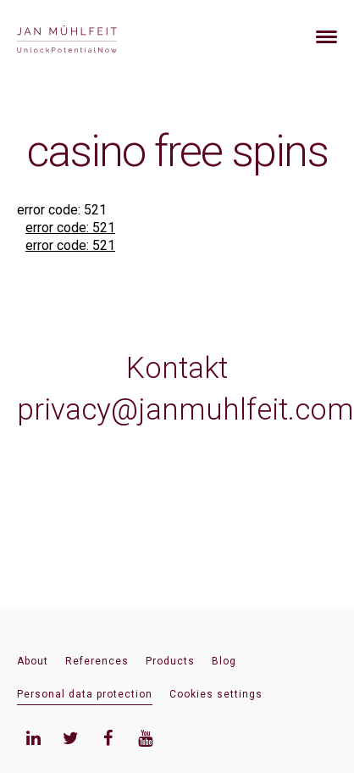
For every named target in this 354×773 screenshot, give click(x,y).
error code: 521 (70, 228)
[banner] (87, 37)
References (97, 661)
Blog (224, 661)
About (32, 661)
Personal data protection (84, 694)
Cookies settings (216, 694)
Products (170, 661)
